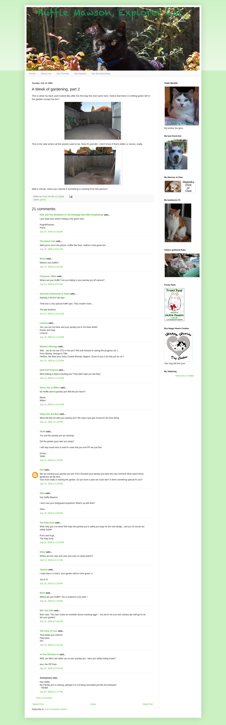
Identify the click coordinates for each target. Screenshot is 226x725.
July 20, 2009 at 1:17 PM (51, 692)
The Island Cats (47, 241)
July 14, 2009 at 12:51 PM (52, 404)
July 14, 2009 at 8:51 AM (51, 249)
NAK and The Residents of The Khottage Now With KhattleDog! (71, 215)
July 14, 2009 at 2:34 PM (51, 460)
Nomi (42, 593)
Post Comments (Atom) (56, 709)
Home (32, 73)
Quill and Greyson (49, 370)
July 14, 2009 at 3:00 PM (51, 513)
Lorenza (44, 323)
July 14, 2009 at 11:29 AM (52, 337)
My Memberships (101, 73)
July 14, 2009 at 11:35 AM (52, 360)
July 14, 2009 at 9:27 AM (51, 284)
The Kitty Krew (47, 522)
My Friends (63, 73)
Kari (42, 470)
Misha (43, 258)
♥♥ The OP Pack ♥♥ (49, 654)
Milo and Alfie (46, 610)
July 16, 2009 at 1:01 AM (51, 645)
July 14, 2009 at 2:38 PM (51, 484)
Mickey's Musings (49, 346)
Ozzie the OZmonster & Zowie (55, 294)
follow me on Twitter (185, 376)
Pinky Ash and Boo (49, 414)
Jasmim (44, 569)
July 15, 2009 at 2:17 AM (51, 560)
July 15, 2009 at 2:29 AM (51, 583)
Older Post (148, 704)
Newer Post (38, 704)
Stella (42, 431)
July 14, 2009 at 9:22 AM (51, 267)
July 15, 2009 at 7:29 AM (51, 601)
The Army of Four (48, 631)
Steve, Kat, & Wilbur (50, 387)
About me (46, 73)
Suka (42, 493)
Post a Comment (44, 698)
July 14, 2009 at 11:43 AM (52, 378)
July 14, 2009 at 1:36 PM (51, 422)
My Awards (80, 73)
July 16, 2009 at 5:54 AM (51, 668)
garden (43, 200)
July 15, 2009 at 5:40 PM (51, 621)
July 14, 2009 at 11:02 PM (52, 542)
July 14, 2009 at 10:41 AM (52, 314)
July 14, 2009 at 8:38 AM (51, 231)
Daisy (42, 552)
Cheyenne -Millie (48, 276)
